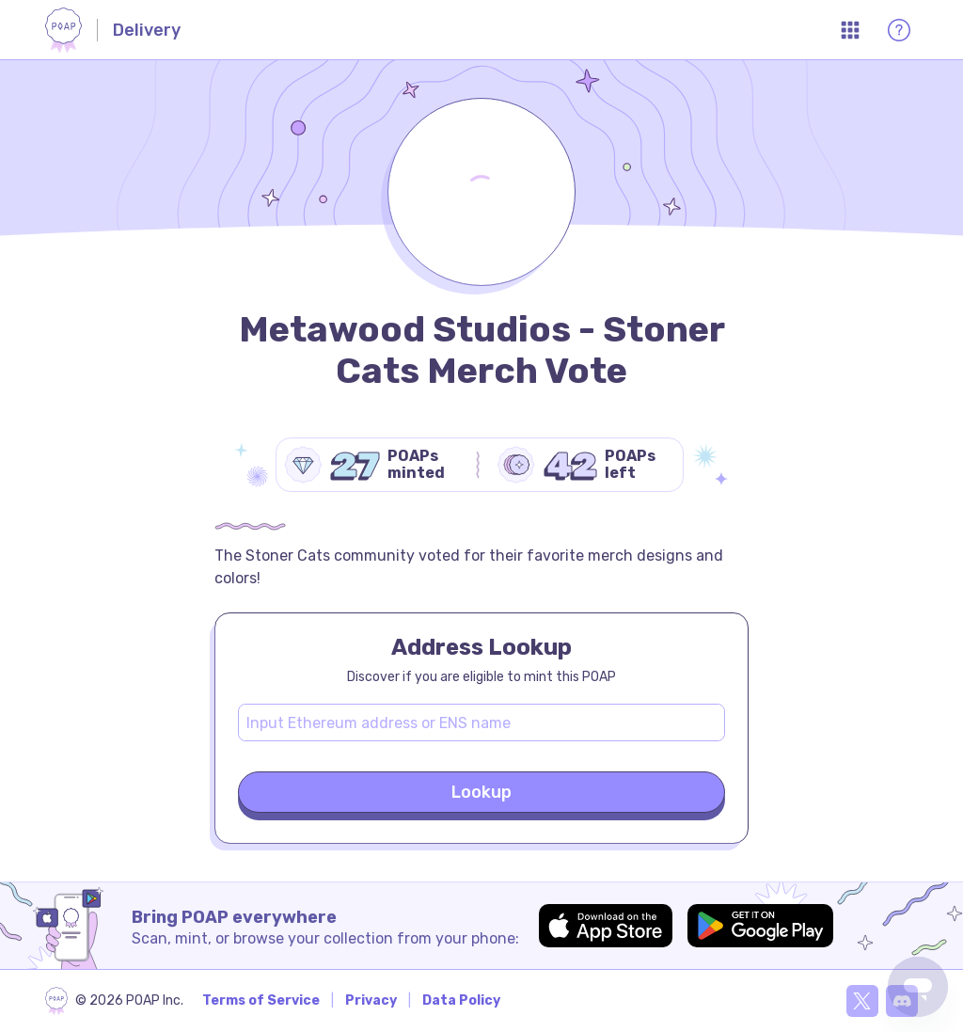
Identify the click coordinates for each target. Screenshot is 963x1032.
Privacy (371, 1000)
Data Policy (461, 1000)
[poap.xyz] (114, 1001)
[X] (862, 1001)
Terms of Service (261, 1000)
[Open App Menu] (850, 30)
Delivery (147, 30)
